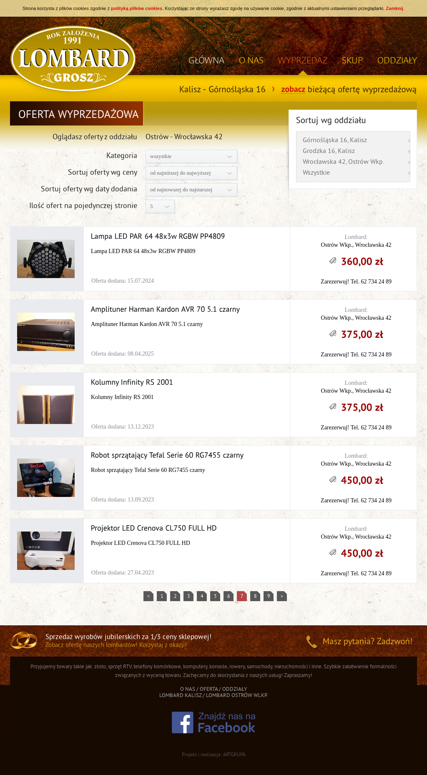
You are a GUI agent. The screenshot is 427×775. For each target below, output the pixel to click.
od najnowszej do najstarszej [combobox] (181, 189)
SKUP (352, 60)
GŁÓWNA (206, 60)
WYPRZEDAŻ (302, 60)
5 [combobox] (151, 206)
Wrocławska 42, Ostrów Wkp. (343, 162)
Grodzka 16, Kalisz (329, 151)
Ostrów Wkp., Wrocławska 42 (356, 245)
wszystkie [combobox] (160, 156)
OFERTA (209, 689)
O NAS (251, 60)
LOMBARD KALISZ (180, 695)
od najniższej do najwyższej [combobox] (180, 173)
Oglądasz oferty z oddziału (95, 137)
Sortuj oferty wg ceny (102, 173)
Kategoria (121, 156)
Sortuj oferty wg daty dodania (89, 189)
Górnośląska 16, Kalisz (335, 140)
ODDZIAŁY (397, 60)
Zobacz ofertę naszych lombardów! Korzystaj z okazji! (116, 646)
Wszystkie (316, 173)
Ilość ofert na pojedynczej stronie (83, 206)
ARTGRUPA (234, 755)
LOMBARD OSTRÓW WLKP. (237, 695)
